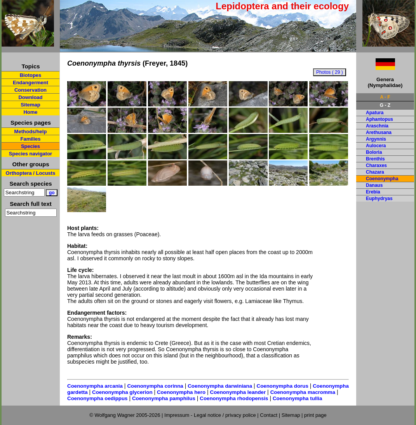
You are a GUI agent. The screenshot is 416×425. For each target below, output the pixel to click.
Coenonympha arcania (95, 386)
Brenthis (375, 159)
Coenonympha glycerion (122, 392)
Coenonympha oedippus (97, 398)
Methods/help (30, 131)
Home (30, 112)
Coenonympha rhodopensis (234, 398)
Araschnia (377, 126)
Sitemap (30, 105)
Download (30, 97)
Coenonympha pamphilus (163, 398)
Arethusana (379, 132)
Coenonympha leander (238, 392)
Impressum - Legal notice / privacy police (210, 415)
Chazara (375, 172)
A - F (385, 97)
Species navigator (30, 154)
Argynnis (376, 139)
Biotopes (31, 75)
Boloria (374, 152)
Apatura (374, 112)
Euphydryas (379, 198)
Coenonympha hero (181, 392)
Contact (268, 415)
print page (315, 415)
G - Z (385, 105)
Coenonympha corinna (155, 386)
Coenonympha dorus (282, 386)
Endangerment (30, 82)
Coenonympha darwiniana (220, 386)
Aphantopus (379, 119)
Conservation (30, 90)
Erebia (373, 192)
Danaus (374, 185)
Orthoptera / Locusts (31, 173)
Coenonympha (382, 178)
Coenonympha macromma (302, 392)
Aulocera (376, 145)
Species (30, 146)
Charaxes (376, 165)
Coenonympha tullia (297, 398)
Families (30, 139)
